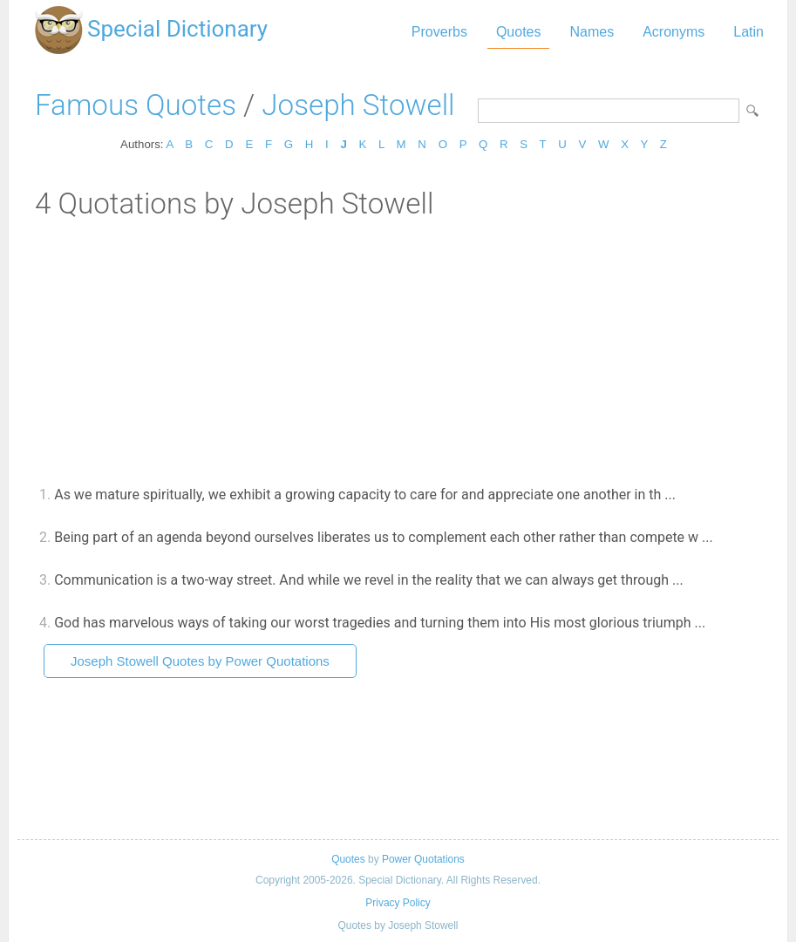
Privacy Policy (397, 903)
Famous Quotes (135, 105)
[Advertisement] (398, 351)
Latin (748, 31)
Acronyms (673, 31)
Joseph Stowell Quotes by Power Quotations (200, 661)
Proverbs (439, 31)
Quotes (518, 31)
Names (591, 31)
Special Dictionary (177, 29)
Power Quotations (423, 859)
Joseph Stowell (358, 105)
